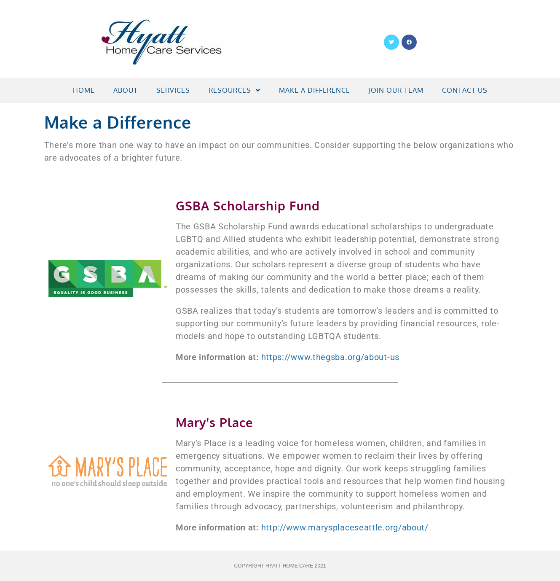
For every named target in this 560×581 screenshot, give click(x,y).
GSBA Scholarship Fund (248, 205)
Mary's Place (214, 422)
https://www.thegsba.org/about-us (330, 357)
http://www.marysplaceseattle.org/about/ (345, 527)
